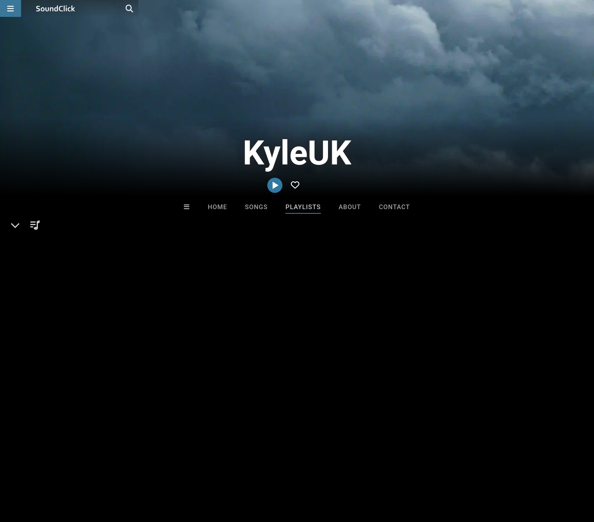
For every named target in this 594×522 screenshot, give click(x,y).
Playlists (303, 207)
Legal (227, 472)
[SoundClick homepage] (55, 8)
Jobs (115, 472)
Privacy (201, 472)
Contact (394, 207)
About (350, 207)
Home (217, 207)
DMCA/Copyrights (157, 472)
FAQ (35, 472)
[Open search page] (585, 8)
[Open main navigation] (10, 8)
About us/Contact (74, 472)
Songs (256, 207)
